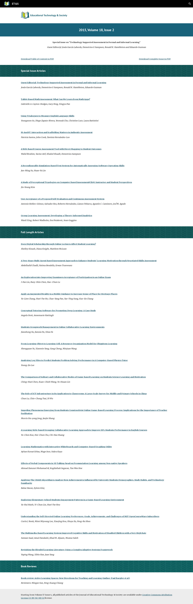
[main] (96, 29)
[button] (190, 4)
